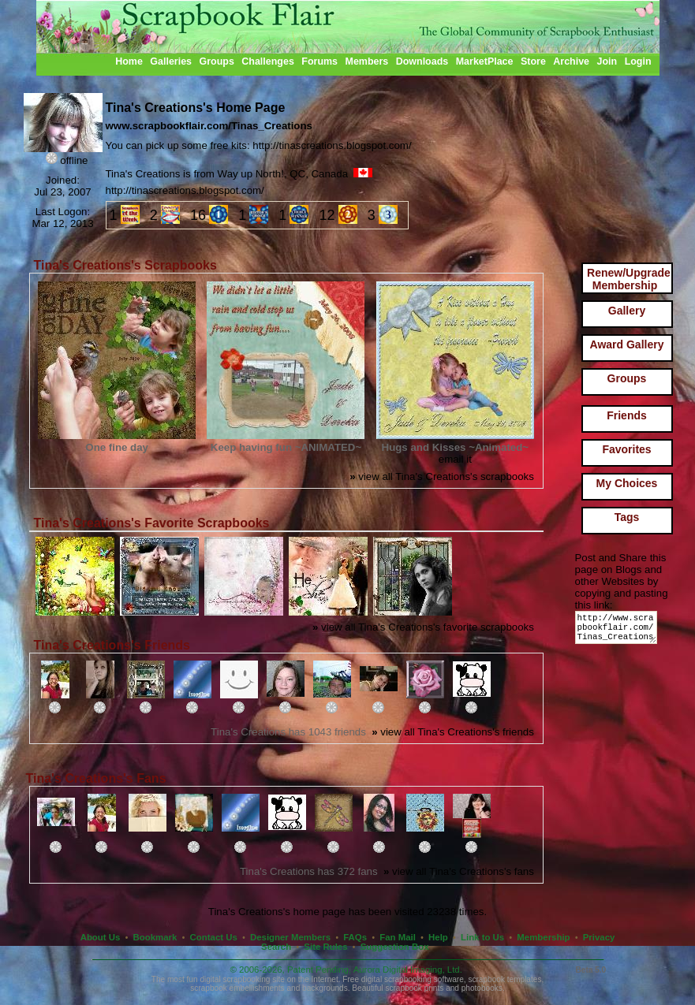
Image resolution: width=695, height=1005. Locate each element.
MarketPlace (485, 61)
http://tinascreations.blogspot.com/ (185, 190)
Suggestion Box (395, 946)
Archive (571, 61)
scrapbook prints (414, 988)
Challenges (267, 61)
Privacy (599, 937)
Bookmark (155, 937)
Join (607, 61)
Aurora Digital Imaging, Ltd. (407, 969)
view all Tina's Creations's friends (453, 732)
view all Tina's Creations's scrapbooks (441, 476)
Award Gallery (627, 344)
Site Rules (325, 946)
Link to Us (482, 937)
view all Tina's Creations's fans (458, 871)
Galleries (171, 61)
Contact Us (213, 937)
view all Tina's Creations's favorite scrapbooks (423, 627)
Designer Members (290, 937)
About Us (100, 937)
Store (533, 61)
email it (455, 459)
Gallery (626, 310)
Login (638, 61)
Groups (216, 61)
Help (438, 937)
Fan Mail (397, 937)
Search (276, 946)
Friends (627, 415)
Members (367, 61)
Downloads (422, 61)
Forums (319, 61)
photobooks (482, 988)
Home (129, 61)
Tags (627, 517)
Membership (543, 937)
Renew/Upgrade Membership (629, 279)
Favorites (626, 449)
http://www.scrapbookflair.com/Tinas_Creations (619, 631)
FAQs (355, 937)
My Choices (627, 483)
